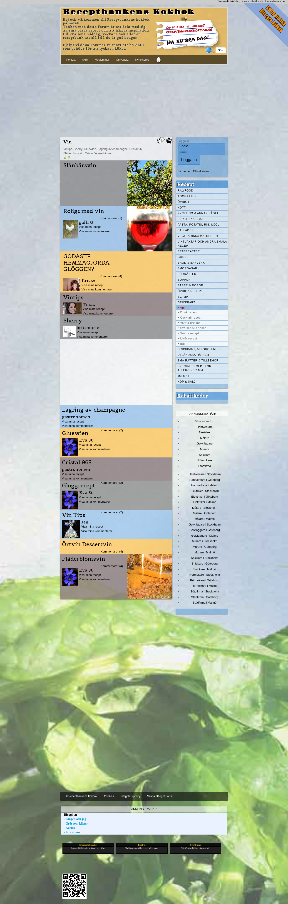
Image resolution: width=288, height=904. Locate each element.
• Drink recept (188, 312)
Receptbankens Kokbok (129, 12)
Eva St (86, 440)
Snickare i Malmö (204, 569)
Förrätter (187, 274)
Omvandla (122, 59)
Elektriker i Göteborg (204, 496)
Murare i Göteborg (204, 546)
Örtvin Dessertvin (87, 544)
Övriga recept (190, 291)
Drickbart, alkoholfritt (199, 349)
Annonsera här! (202, 413)
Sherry (72, 320)
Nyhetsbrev (142, 59)
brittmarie (88, 327)
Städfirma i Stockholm (204, 591)
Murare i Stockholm (204, 541)
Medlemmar (102, 59)
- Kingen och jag (73, 819)
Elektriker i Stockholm (205, 491)
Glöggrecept (78, 485)
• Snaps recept (188, 333)
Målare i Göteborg (204, 513)
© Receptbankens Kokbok (81, 796)
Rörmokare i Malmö (204, 585)
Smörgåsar (187, 268)
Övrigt (183, 202)
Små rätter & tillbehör (198, 360)
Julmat (183, 376)
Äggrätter (187, 196)
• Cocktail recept (190, 317)
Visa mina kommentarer (94, 231)
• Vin (181, 308)
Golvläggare (205, 443)
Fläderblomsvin (83, 559)
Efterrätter (189, 251)
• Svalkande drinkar (192, 328)
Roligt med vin (83, 211)
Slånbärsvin (79, 165)
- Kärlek (68, 828)
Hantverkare (205, 427)
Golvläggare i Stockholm (205, 524)
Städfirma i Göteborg (204, 597)
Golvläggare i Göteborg (204, 530)
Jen (85, 522)
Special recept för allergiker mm (194, 368)
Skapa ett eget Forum (160, 796)
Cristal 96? (76, 462)
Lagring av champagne (93, 410)
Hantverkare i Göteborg (204, 479)
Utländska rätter (193, 354)
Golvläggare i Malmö (204, 535)
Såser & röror (190, 285)
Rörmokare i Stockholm (204, 574)
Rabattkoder (192, 396)
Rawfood (185, 190)
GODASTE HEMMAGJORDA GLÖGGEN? (86, 262)
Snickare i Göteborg (205, 563)
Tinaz (89, 304)
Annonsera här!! (144, 809)
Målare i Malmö (205, 519)
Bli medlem (185, 171)
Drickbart (186, 302)
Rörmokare (204, 460)
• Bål (181, 343)
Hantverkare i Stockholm (205, 474)
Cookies (109, 796)
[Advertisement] (144, 100)
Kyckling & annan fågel (198, 213)
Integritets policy (130, 796)
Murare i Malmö (204, 552)
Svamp (183, 296)
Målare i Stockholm (204, 507)
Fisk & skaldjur (191, 219)
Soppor (184, 279)
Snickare (204, 455)
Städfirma (204, 466)
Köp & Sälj (186, 381)
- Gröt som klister (74, 823)
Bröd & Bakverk (191, 262)
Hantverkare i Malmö (204, 485)
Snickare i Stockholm (204, 558)
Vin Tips (73, 515)
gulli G (86, 222)
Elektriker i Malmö (204, 502)
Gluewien (75, 433)
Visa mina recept (90, 226)
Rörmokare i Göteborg (204, 580)
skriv (85, 59)
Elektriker (205, 432)
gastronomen (76, 416)
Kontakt (71, 59)
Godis (183, 257)
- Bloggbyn (69, 814)
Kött (182, 207)
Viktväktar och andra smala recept (202, 243)
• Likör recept (187, 338)
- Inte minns (70, 832)
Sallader (186, 230)
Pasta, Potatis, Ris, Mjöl (198, 224)
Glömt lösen (201, 171)
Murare (204, 449)
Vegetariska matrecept (198, 236)
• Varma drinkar (189, 322)
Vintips (73, 297)
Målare (204, 438)
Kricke (88, 280)
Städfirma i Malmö (204, 602)
